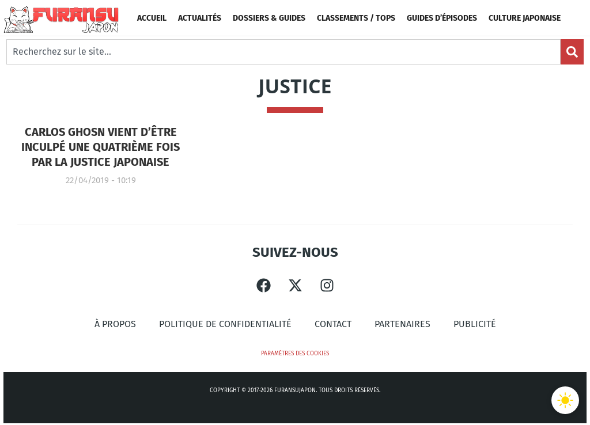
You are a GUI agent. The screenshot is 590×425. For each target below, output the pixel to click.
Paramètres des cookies (295, 353)
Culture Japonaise (525, 18)
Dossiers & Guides (269, 18)
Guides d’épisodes (442, 18)
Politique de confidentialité (225, 323)
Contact (333, 323)
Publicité (474, 323)
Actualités (199, 18)
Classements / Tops (356, 18)
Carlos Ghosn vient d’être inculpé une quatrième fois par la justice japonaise (100, 147)
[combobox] (283, 51)
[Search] (572, 51)
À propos (115, 323)
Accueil (152, 18)
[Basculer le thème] (565, 400)
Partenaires (402, 323)
